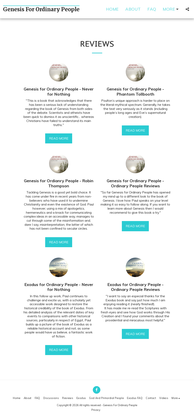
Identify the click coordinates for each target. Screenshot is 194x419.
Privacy (95, 409)
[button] (187, 9)
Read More (58, 138)
